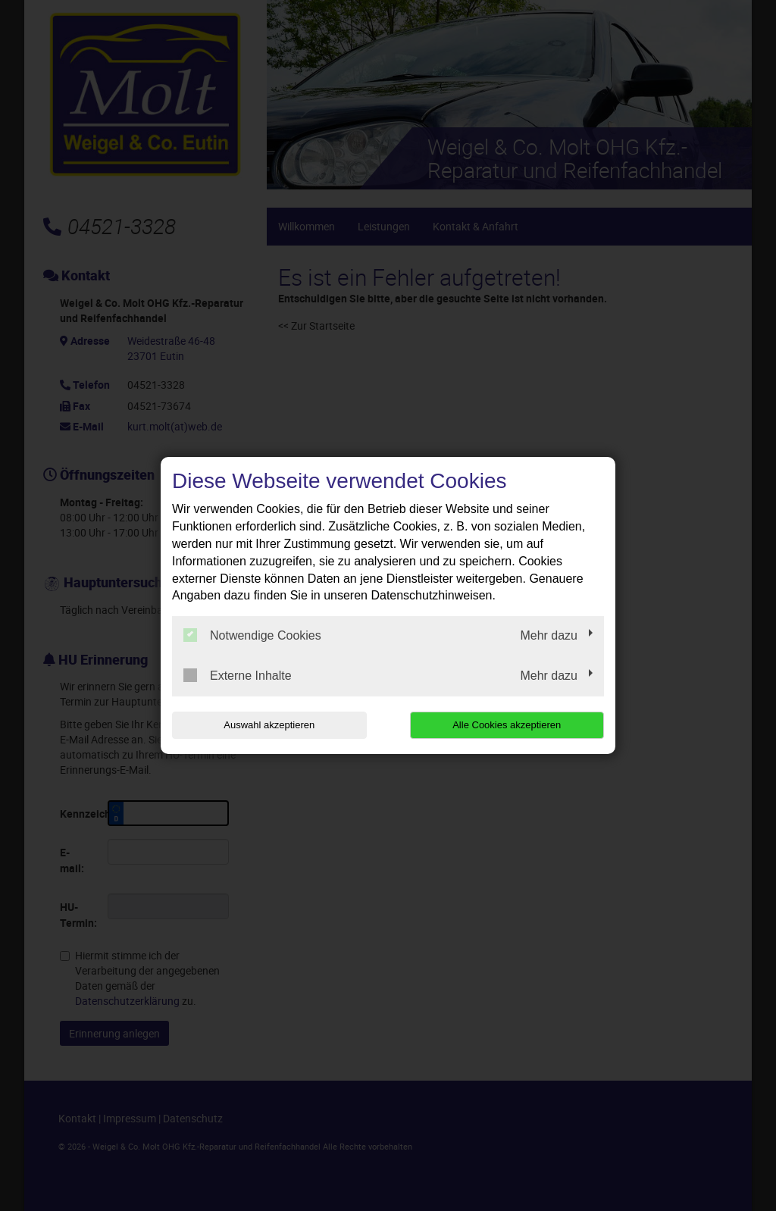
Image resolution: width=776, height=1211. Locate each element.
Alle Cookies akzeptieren (506, 725)
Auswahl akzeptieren (269, 725)
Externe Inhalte (237, 675)
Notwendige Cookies (252, 635)
